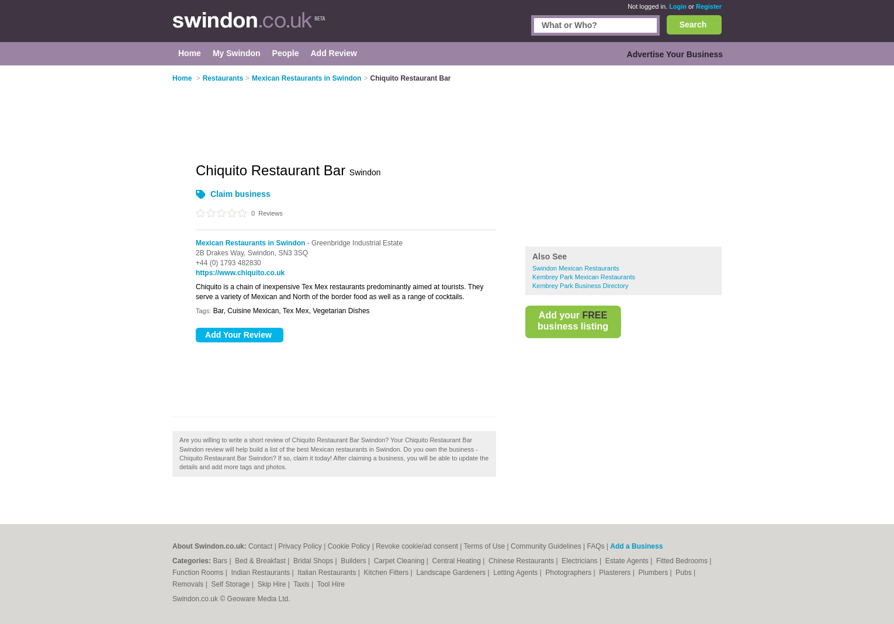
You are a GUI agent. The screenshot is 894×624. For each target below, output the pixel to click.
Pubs (684, 572)
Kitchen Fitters (387, 572)
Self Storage (231, 584)
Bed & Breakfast (261, 561)
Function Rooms (199, 572)
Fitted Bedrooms (682, 561)
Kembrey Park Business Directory (580, 285)
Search (693, 24)
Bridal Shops (314, 561)
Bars (221, 561)
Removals (189, 584)
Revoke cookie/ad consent (417, 546)
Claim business (240, 194)
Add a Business (636, 546)
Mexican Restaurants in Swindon (250, 243)
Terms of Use (484, 546)
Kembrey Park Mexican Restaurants (583, 276)
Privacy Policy (300, 546)
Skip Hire (273, 584)
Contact (260, 546)
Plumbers (654, 572)
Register (709, 6)
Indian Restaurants (261, 572)
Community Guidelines (546, 546)
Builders (354, 561)
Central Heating (457, 561)
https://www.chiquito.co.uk (240, 273)
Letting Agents (516, 572)
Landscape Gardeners (451, 572)
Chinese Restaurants (522, 561)
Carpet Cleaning (400, 561)
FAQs (595, 546)
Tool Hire (331, 584)
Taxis (302, 584)
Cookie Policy (349, 546)
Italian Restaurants (327, 572)
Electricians (581, 561)
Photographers (569, 572)
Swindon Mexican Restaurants (575, 268)
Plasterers (615, 572)
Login (678, 6)
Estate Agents (627, 561)
